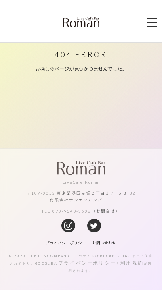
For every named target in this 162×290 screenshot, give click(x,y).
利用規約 (132, 263)
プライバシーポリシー (87, 263)
